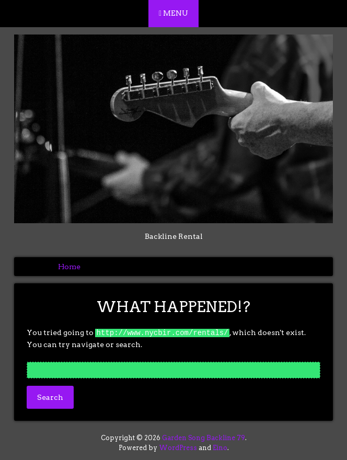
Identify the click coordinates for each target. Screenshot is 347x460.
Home (69, 266)
